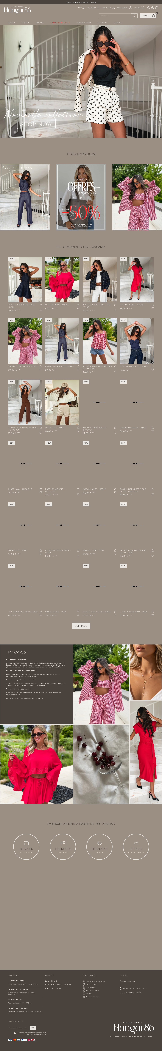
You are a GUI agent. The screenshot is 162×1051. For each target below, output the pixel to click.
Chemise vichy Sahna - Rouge (22, 366)
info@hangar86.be (133, 992)
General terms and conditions (133, 1037)
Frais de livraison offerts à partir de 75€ (81, 2)
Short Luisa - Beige (54, 428)
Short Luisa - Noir (17, 550)
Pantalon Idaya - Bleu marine (59, 366)
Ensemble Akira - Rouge (56, 305)
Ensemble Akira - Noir (93, 550)
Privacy (150, 1037)
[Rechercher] (115, 15)
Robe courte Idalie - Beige (133, 428)
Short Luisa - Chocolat (20, 489)
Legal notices (114, 1037)
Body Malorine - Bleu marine (134, 366)
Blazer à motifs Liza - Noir (133, 612)
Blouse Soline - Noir (55, 612)
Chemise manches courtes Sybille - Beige (133, 551)
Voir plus (81, 626)
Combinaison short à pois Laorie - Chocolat (133, 490)
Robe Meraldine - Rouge (132, 305)
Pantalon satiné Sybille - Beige (23, 612)
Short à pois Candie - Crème (97, 612)
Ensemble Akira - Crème (94, 489)
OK (32, 1028)
